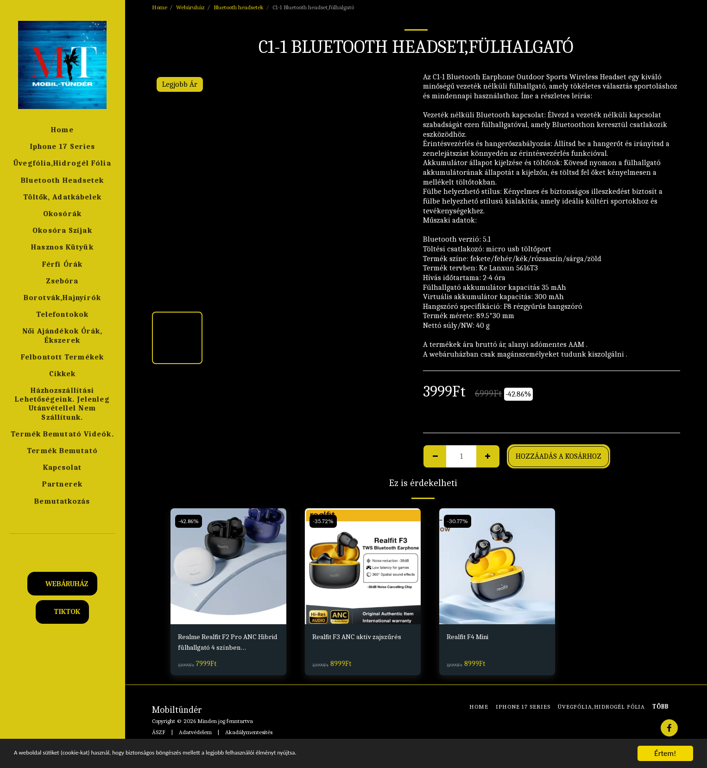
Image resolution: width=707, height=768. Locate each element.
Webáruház (190, 7)
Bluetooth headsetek (239, 7)
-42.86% (189, 521)
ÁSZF (158, 733)
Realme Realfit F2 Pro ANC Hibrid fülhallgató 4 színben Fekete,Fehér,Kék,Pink (224, 644)
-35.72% (323, 521)
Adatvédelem (195, 733)
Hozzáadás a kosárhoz (558, 456)
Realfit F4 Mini (471, 637)
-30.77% (458, 521)
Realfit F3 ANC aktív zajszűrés (360, 637)
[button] (62, 546)
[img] (228, 566)
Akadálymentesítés (248, 733)
